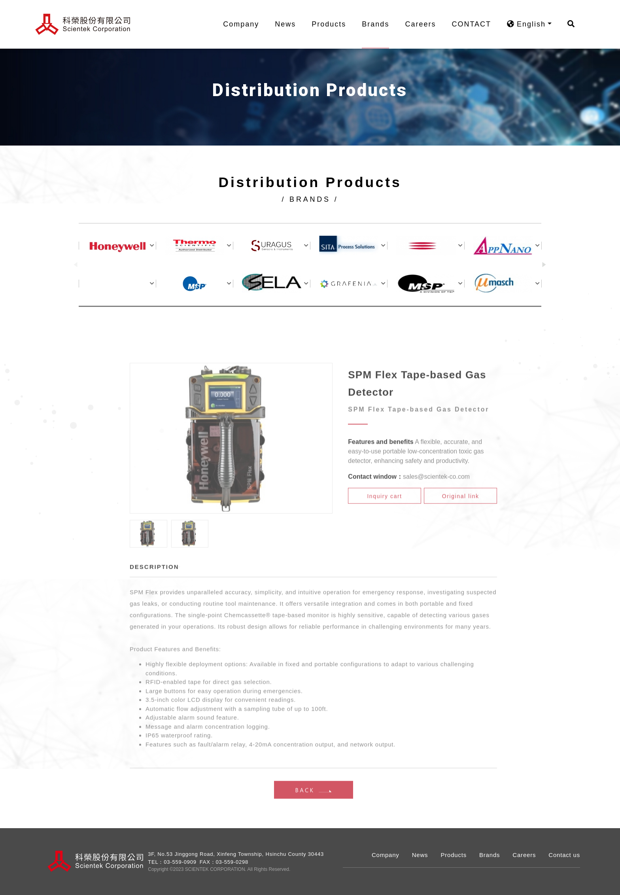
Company (246, 24)
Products (333, 24)
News (290, 24)
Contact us (564, 854)
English (530, 24)
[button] (544, 266)
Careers (425, 24)
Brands (380, 24)
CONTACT (476, 24)
